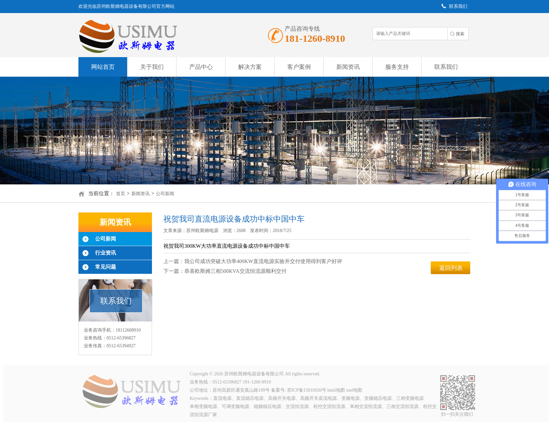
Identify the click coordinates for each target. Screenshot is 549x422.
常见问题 (105, 267)
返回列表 (451, 268)
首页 (120, 193)
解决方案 (250, 67)
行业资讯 (105, 253)
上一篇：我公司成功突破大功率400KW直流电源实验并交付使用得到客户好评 (252, 261)
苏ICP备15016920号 (307, 390)
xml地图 (355, 390)
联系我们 (446, 67)
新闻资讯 (348, 67)
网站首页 (103, 67)
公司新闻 (165, 193)
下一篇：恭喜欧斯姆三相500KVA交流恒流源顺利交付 (225, 271)
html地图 (337, 390)
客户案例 (299, 67)
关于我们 (152, 67)
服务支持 (397, 67)
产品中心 (201, 67)
